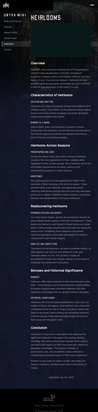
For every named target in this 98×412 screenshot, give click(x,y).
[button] (92, 5)
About (37, 405)
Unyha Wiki (15, 15)
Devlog (44, 405)
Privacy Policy (57, 405)
